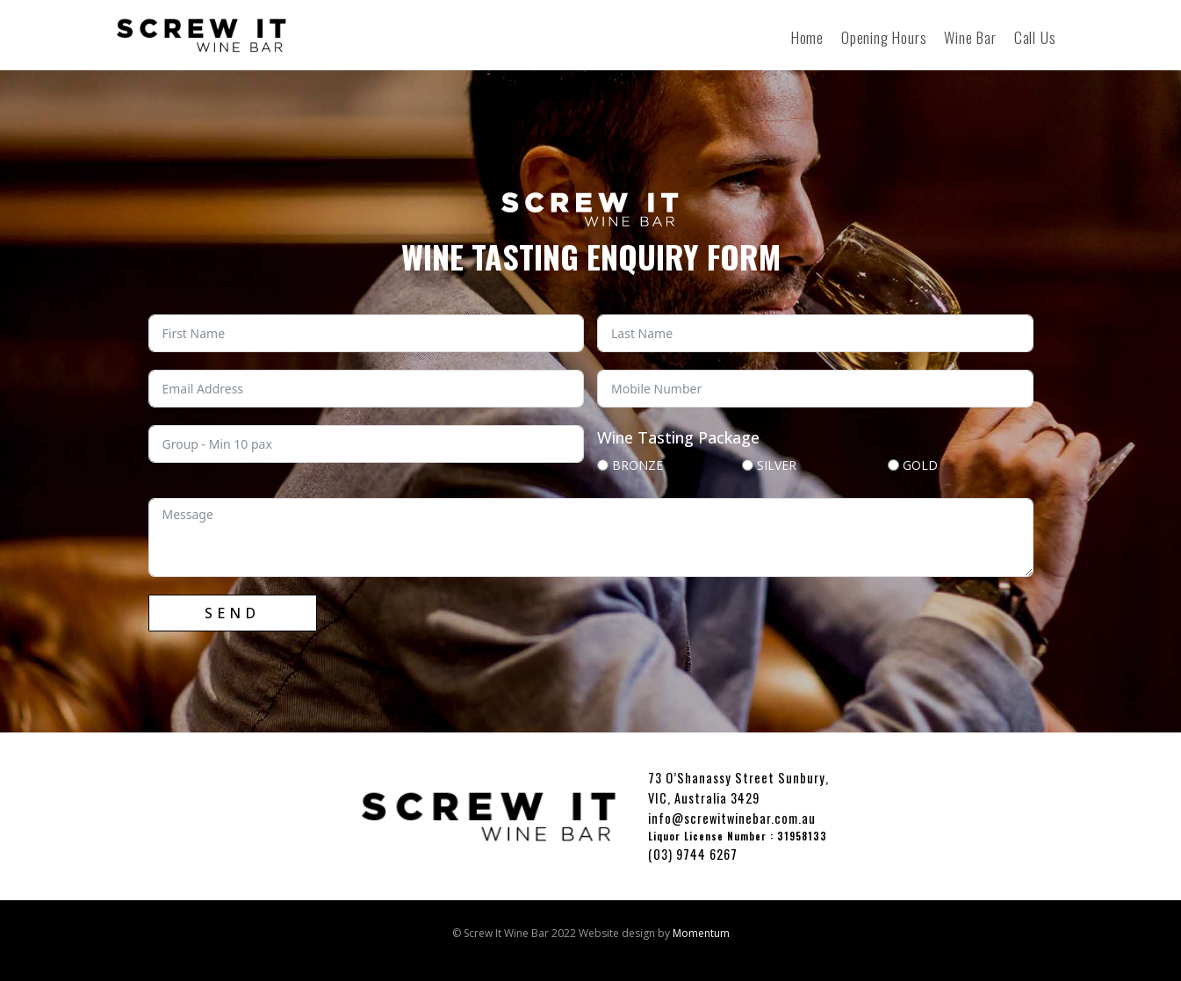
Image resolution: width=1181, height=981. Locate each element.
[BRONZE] (603, 465)
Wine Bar (970, 36)
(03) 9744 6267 (693, 854)
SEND (232, 613)
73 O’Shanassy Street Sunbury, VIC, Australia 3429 (738, 787)
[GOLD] (893, 465)
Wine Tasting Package (678, 437)
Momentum (701, 933)
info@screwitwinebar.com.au (732, 818)
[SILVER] (747, 465)
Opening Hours (883, 36)
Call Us (1035, 36)
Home (807, 36)
